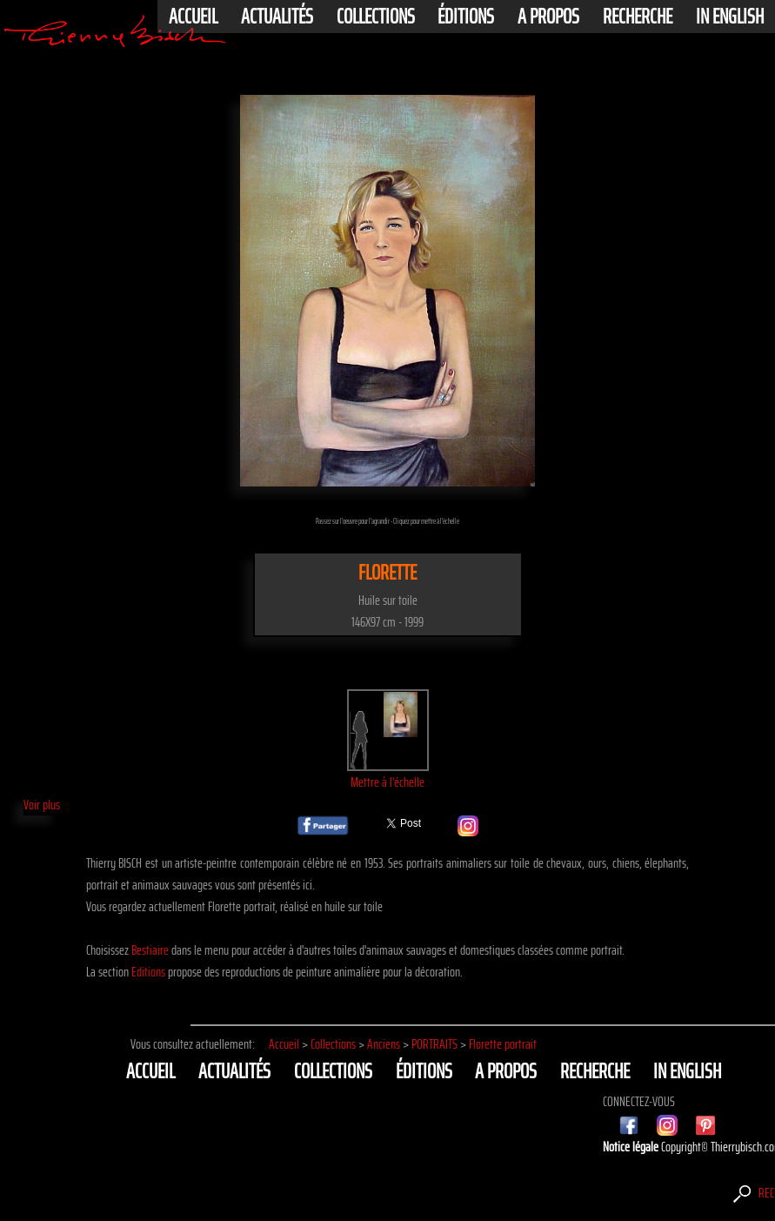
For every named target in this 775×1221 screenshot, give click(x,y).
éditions (466, 16)
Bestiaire (150, 950)
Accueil (193, 16)
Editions (148, 972)
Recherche (637, 16)
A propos (548, 16)
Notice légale (632, 1146)
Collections (376, 16)
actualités (277, 16)
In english (730, 16)
